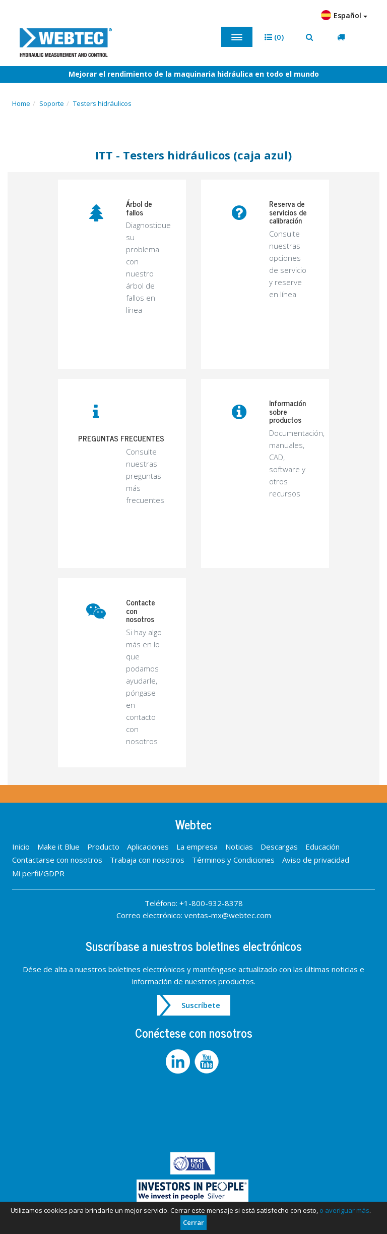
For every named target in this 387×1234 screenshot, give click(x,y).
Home (21, 103)
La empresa (197, 847)
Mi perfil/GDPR (38, 873)
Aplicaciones (148, 847)
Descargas (279, 847)
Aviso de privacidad (315, 860)
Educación (322, 847)
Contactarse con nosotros (57, 860)
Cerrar (193, 1222)
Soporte (51, 103)
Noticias (239, 847)
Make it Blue (58, 847)
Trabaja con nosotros (147, 860)
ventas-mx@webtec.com (227, 915)
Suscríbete (200, 1005)
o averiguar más (344, 1210)
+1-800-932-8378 (211, 903)
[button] (274, 37)
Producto (103, 847)
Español (344, 15)
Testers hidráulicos (102, 103)
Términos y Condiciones (233, 860)
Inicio (21, 847)
